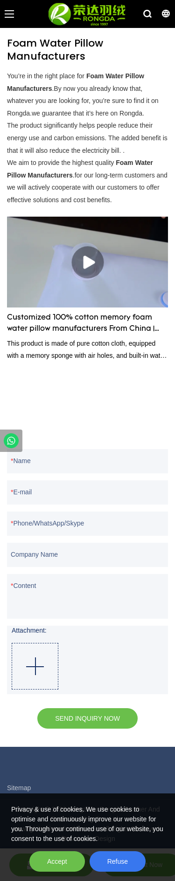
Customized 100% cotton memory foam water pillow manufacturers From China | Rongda (80, 324)
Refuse (117, 861)
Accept (57, 861)
